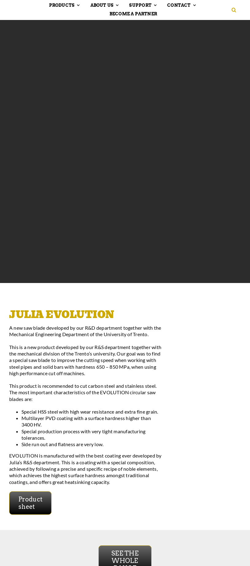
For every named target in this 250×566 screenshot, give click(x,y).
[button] (236, 10)
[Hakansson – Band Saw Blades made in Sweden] (26, 8)
